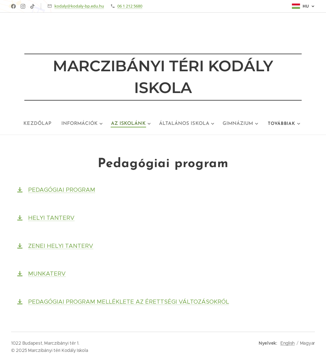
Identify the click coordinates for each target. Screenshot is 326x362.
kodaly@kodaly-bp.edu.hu (79, 6)
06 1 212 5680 (129, 6)
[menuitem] (42, 124)
